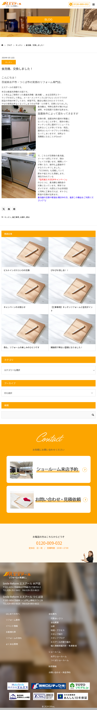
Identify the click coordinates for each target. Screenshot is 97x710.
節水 (28, 217)
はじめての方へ (13, 613)
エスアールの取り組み (61, 641)
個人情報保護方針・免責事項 (64, 645)
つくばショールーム (60, 660)
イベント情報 (12, 625)
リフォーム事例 (13, 619)
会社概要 (55, 622)
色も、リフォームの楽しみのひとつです (21, 347)
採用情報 (53, 666)
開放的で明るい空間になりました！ (67, 347)
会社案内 (53, 613)
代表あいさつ (57, 618)
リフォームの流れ (14, 638)
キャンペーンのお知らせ (14, 307)
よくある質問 (12, 644)
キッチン (8, 62)
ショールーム (55, 651)
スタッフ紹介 (57, 634)
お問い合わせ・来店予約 (60, 672)
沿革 (53, 626)
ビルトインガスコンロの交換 (17, 270)
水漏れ (22, 217)
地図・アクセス (58, 630)
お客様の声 (11, 631)
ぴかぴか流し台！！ (60, 270)
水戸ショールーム (59, 656)
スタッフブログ (58, 637)
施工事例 (15, 217)
